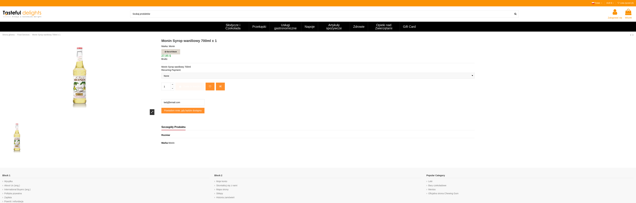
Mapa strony (222, 189)
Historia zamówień (225, 197)
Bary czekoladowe (437, 185)
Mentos (432, 189)
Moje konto (221, 181)
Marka (164, 143)
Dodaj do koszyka (190, 86)
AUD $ (610, 3)
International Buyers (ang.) (17, 189)
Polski (597, 3)
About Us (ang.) (12, 185)
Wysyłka (8, 181)
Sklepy (219, 193)
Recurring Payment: (171, 70)
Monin (172, 46)
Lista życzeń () (625, 3)
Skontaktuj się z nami (226, 185)
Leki (430, 181)
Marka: (164, 46)
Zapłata (8, 197)
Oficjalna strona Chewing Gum (443, 193)
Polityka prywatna (13, 193)
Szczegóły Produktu (173, 127)
